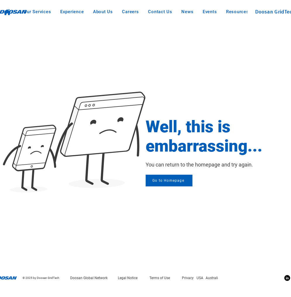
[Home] (7, 12)
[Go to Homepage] (169, 180)
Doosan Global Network (89, 278)
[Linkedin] (287, 278)
